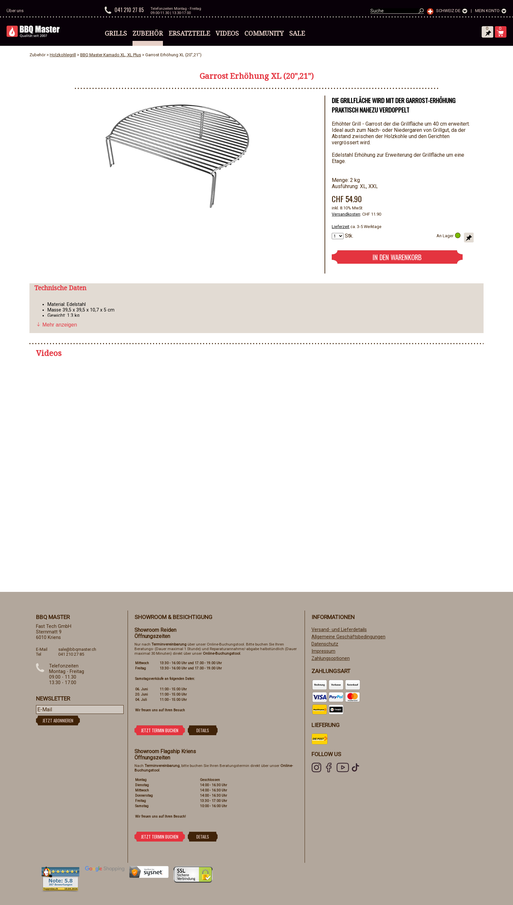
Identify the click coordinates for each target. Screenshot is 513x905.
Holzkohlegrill (63, 54)
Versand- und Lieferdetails (339, 629)
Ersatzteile (189, 33)
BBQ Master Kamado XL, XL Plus (110, 54)
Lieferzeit (340, 226)
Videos (227, 33)
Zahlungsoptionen (330, 658)
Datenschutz (324, 644)
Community (264, 33)
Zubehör (148, 33)
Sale (297, 33)
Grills (116, 33)
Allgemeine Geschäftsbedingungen (348, 637)
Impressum (323, 651)
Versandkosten (346, 214)
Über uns (15, 10)
